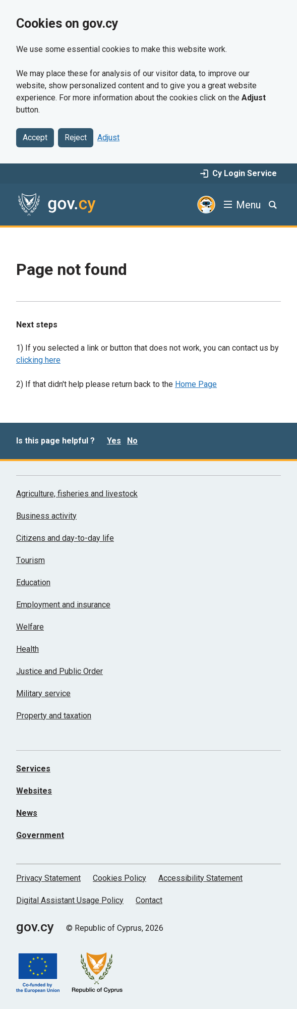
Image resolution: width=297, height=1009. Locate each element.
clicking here (38, 360)
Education (33, 582)
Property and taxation (53, 715)
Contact (149, 900)
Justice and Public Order (59, 671)
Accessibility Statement (200, 878)
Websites (34, 791)
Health (27, 649)
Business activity (46, 516)
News (26, 813)
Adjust (108, 137)
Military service (43, 693)
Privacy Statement (48, 878)
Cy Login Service (238, 173)
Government (40, 835)
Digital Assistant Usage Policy (70, 900)
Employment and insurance (63, 604)
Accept (35, 137)
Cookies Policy (119, 878)
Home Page (196, 384)
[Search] (273, 205)
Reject (76, 137)
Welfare (30, 627)
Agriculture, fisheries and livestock (77, 493)
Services (33, 768)
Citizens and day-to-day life (65, 538)
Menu (248, 205)
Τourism (30, 560)
